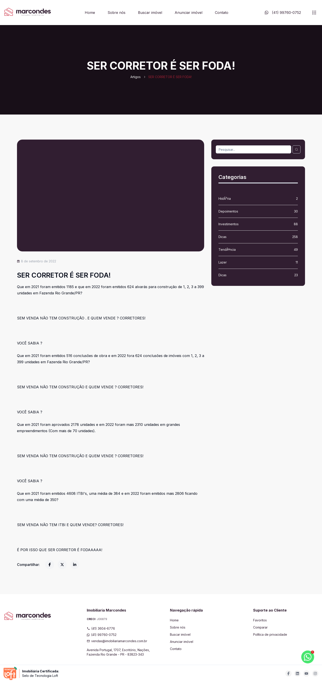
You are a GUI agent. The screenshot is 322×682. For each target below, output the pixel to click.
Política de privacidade (270, 634)
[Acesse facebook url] (288, 673)
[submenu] (314, 12)
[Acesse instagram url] (315, 673)
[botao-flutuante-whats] (307, 656)
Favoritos (260, 620)
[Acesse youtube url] (306, 673)
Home (90, 12)
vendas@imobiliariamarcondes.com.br (117, 641)
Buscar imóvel (150, 12)
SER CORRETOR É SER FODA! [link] (170, 77)
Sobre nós (116, 12)
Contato (221, 12)
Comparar (260, 627)
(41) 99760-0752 (102, 635)
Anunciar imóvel (188, 12)
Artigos (135, 77)
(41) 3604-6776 (101, 628)
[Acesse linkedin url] (297, 673)
